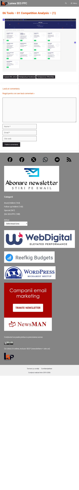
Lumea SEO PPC (17, 3)
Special (7, 210)
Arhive (6, 220)
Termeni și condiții (33, 369)
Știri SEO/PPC (9, 214)
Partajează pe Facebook (27, 77)
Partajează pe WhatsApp (45, 77)
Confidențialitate (46, 369)
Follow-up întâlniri (11, 207)
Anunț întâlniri (9, 203)
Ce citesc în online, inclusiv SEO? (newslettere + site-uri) (27, 349)
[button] (66, 3)
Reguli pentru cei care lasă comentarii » (18, 93)
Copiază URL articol (10, 77)
